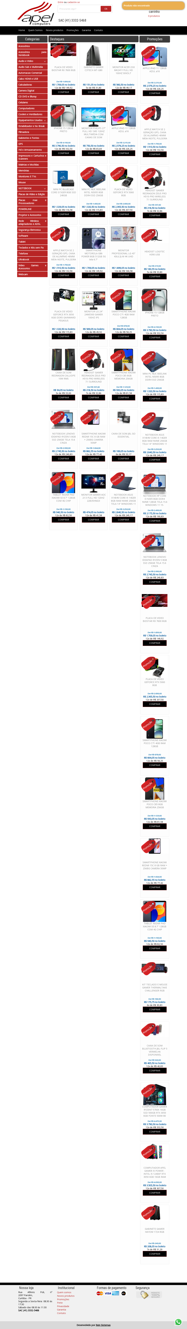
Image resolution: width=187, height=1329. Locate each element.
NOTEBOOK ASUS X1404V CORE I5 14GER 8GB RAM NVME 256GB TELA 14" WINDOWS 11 (154, 439)
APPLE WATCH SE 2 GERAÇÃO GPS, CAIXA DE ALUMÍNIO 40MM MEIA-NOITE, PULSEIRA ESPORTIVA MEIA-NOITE (154, 137)
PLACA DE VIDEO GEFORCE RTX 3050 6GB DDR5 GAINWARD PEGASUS (63, 316)
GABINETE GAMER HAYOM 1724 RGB (154, 1230)
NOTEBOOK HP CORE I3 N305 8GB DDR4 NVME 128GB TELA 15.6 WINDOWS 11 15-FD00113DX (154, 501)
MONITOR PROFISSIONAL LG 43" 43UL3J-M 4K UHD (123, 253)
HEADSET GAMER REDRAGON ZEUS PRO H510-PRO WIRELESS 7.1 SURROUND (155, 195)
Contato (98, 30)
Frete (60, 1302)
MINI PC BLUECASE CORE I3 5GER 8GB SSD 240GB (63, 192)
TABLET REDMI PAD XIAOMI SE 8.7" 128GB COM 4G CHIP (154, 926)
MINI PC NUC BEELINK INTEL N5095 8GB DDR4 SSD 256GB (155, 376)
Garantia (86, 30)
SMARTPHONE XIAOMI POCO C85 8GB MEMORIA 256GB (155, 804)
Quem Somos (35, 30)
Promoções (72, 30)
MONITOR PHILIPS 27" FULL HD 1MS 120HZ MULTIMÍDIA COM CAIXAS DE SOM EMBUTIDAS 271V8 (94, 134)
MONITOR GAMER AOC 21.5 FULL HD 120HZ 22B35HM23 (93, 497)
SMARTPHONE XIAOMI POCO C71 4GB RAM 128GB (155, 743)
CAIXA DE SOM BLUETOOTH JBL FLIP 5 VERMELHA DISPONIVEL (154, 1050)
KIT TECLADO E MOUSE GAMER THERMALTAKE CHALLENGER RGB (154, 987)
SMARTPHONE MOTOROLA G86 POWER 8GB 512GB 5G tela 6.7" (93, 255)
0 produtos (154, 15)
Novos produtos (54, 30)
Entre (60, 2)
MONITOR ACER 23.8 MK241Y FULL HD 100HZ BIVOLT (123, 70)
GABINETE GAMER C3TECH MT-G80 (93, 69)
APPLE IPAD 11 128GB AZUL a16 (154, 70)
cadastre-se (73, 2)
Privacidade (63, 1306)
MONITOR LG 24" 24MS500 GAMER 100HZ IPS (93, 314)
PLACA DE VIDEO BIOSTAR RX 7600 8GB (155, 619)
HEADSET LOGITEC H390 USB (155, 253)
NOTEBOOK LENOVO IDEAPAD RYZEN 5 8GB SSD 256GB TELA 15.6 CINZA (154, 561)
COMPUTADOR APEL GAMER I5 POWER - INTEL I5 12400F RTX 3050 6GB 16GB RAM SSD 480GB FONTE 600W (155, 1175)
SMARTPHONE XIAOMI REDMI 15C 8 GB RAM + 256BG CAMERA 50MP (154, 865)
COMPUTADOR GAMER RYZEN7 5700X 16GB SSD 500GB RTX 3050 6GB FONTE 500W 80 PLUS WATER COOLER (154, 1112)
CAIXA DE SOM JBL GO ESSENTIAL (123, 435)
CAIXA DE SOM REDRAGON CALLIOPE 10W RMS (63, 375)
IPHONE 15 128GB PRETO (154, 314)
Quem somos (64, 1292)
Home (21, 30)
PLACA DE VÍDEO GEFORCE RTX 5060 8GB (154, 682)
